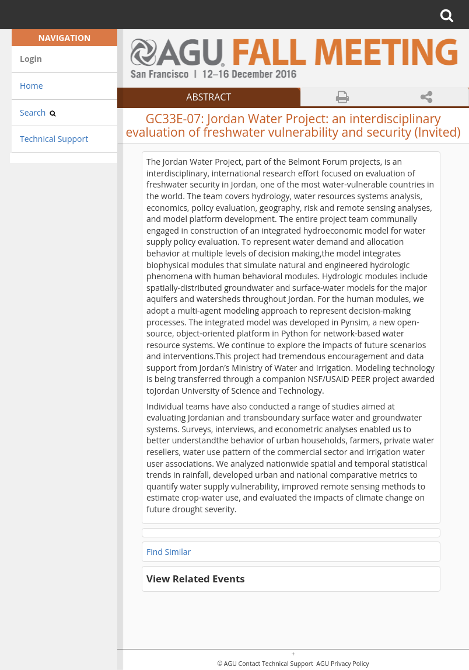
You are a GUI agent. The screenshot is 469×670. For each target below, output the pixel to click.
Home (31, 85)
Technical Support (54, 138)
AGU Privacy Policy (342, 664)
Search (38, 112)
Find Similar (168, 551)
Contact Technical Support (276, 664)
